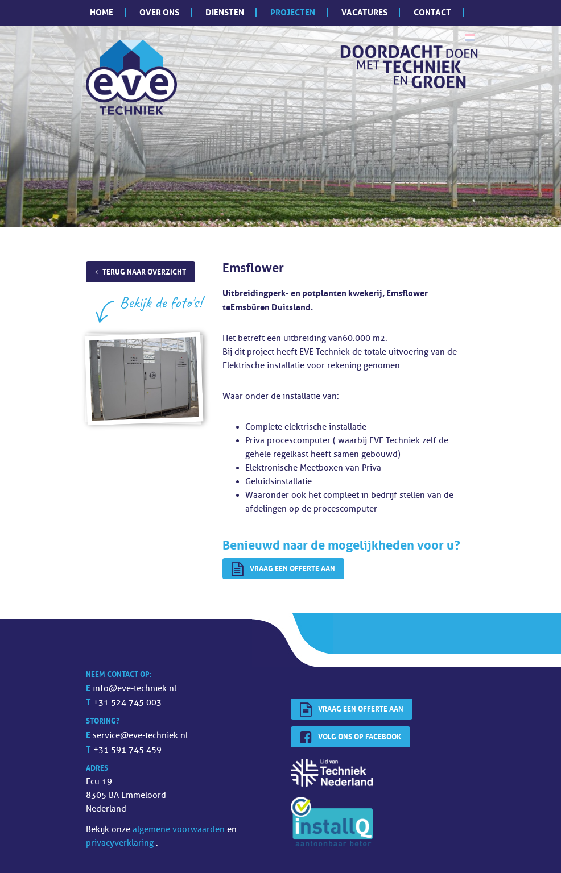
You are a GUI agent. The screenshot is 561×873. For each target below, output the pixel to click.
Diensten (224, 12)
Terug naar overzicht (144, 271)
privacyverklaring (121, 843)
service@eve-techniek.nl (140, 735)
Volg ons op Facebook (350, 738)
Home (101, 12)
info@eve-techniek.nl (134, 688)
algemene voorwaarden (180, 829)
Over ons (159, 12)
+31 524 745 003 (127, 702)
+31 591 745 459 (127, 750)
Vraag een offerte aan (283, 569)
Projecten (292, 12)
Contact (432, 12)
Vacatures (364, 12)
